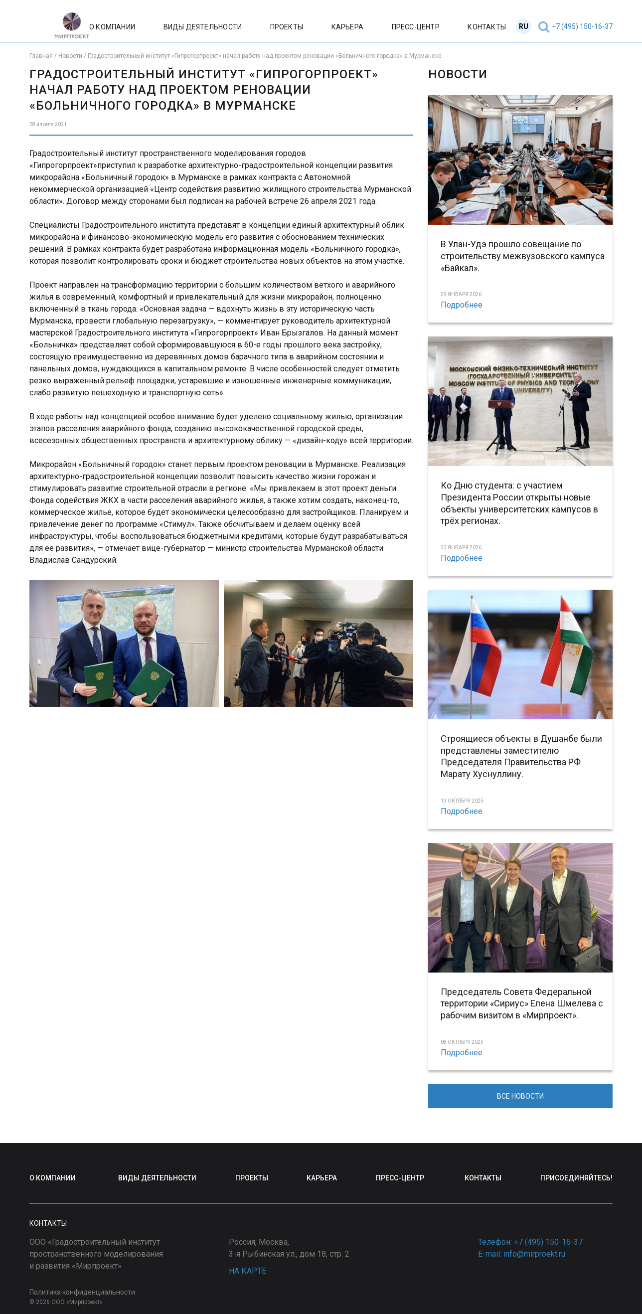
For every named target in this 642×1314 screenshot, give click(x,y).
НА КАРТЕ (247, 1271)
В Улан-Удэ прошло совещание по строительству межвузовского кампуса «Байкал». (523, 256)
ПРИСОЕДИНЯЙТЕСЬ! (576, 1178)
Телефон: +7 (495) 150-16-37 (530, 1242)
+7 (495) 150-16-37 (582, 26)
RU (523, 26)
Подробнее (461, 305)
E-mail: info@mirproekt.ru (521, 1254)
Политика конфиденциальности (82, 1292)
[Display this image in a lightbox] (124, 643)
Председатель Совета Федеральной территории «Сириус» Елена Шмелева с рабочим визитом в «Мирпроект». (522, 1003)
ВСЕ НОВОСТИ (520, 1096)
